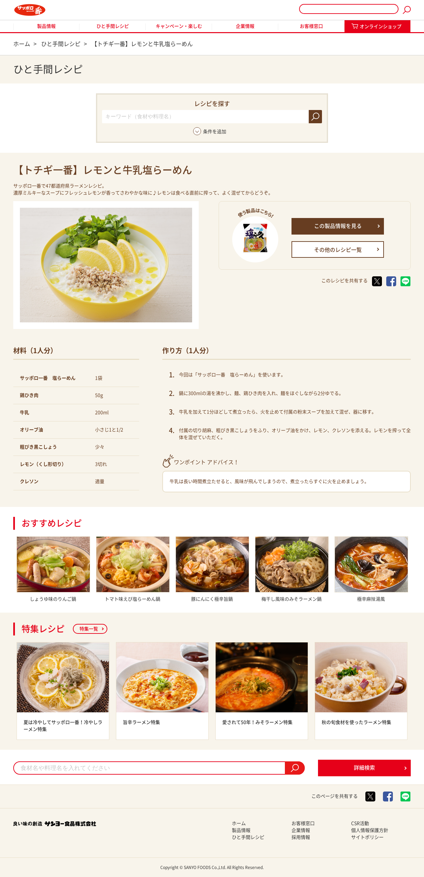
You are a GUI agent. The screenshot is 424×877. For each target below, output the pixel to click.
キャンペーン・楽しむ (179, 26)
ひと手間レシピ (112, 26)
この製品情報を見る (338, 226)
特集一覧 (89, 629)
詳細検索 (364, 767)
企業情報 (245, 26)
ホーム (239, 823)
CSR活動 (360, 823)
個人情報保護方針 (369, 830)
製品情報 (46, 26)
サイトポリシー (367, 837)
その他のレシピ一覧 (338, 249)
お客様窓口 (311, 26)
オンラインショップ (380, 26)
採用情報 (301, 837)
